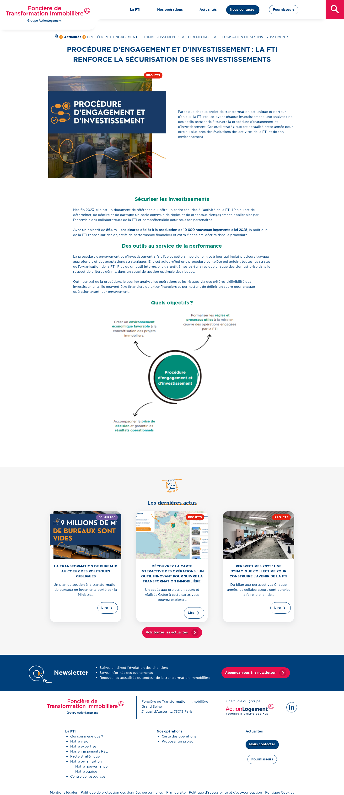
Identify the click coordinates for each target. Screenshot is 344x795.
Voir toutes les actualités (167, 632)
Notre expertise (83, 746)
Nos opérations (169, 731)
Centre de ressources (87, 776)
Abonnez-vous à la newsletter (250, 672)
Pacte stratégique (85, 756)
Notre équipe (86, 771)
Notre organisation (86, 761)
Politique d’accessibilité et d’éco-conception (225, 792)
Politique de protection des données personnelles (122, 792)
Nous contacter (243, 9)
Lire (104, 608)
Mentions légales (64, 792)
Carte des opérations (179, 736)
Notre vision (80, 741)
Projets (153, 75)
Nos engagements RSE (89, 751)
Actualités (72, 37)
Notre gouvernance (91, 766)
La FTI (70, 731)
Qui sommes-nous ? (86, 736)
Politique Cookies (279, 792)
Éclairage (106, 517)
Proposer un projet (177, 741)
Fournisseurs (284, 9)
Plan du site (176, 792)
